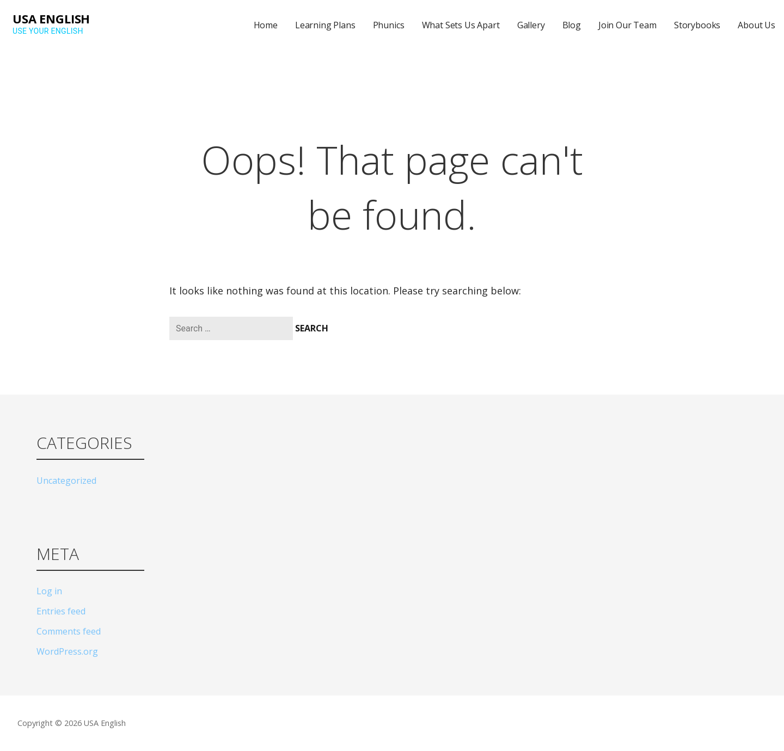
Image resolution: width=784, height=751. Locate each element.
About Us (756, 25)
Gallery (531, 25)
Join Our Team (627, 25)
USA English (51, 18)
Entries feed (60, 611)
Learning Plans (325, 25)
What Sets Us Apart (461, 25)
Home (266, 25)
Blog (571, 25)
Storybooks (697, 25)
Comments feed (68, 631)
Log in (49, 591)
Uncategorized (66, 481)
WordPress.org (67, 651)
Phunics (389, 25)
